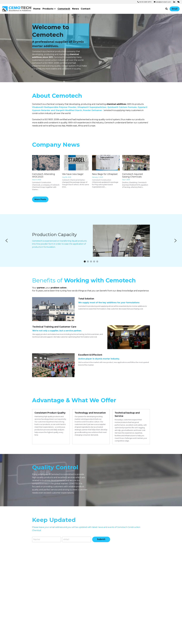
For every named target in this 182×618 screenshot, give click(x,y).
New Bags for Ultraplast (105, 182)
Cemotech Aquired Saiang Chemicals (132, 183)
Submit (101, 547)
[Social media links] (174, 2)
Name (36, 547)
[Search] (166, 9)
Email (174, 9)
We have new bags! (72, 182)
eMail (66, 547)
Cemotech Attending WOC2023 (43, 183)
